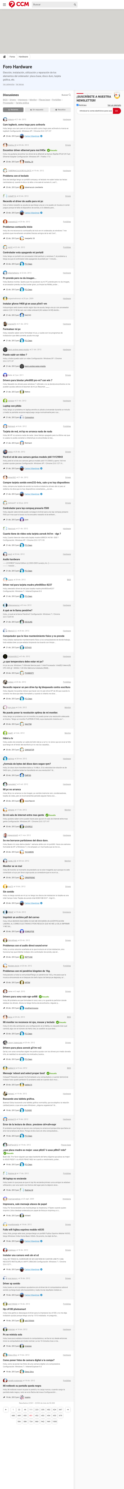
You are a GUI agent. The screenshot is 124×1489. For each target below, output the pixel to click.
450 (25, 1416)
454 (48, 1416)
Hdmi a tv (8, 738)
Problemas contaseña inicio (17, 226)
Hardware (23, 57)
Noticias (81, 105)
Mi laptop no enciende (14, 1178)
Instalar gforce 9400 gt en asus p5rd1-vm (25, 303)
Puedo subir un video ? (15, 354)
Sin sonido (8, 891)
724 (31, 1422)
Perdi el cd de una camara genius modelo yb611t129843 (33, 457)
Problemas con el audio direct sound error (25, 945)
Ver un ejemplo (114, 105)
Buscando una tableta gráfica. (19, 1098)
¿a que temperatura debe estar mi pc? (23, 661)
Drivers (13, 100)
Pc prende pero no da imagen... (20, 278)
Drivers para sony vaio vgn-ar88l (20, 996)
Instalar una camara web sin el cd (21, 1255)
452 (36, 1416)
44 (25, 1410)
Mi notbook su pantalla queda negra (22, 1385)
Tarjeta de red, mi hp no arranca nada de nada (27, 431)
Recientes (13, 110)
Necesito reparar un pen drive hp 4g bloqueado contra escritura (36, 687)
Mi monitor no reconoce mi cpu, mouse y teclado (29, 1022)
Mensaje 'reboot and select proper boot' (24, 1073)
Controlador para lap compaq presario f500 (26, 508)
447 (60, 1410)
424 (54, 1410)
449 (19, 1416)
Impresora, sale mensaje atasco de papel (25, 1204)
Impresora (22, 100)
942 (42, 1422)
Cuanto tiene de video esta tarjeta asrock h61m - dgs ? (32, 533)
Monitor (33, 100)
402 (48, 1410)
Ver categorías (8, 84)
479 (60, 1416)
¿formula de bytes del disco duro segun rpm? (27, 763)
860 (36, 1422)
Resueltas (60, 110)
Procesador (8, 103)
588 (25, 1422)
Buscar (66, 95)
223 (36, 1410)
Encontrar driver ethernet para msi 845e (24, 150)
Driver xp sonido (11, 1283)
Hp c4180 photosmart (14, 1309)
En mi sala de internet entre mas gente (23, 815)
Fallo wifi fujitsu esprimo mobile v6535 (23, 1229)
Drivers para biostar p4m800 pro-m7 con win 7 (27, 380)
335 (42, 1410)
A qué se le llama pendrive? (17, 610)
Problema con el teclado (16, 175)
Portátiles (56, 100)
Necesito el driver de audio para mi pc (23, 201)
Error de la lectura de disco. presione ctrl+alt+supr (29, 1124)
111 (31, 1410)
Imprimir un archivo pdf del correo (21, 917)
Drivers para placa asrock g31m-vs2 (22, 1047)
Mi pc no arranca (12, 789)
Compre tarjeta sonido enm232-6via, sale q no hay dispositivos (36, 482)
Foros (12, 57)
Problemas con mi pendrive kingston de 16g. (26, 971)
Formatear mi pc (12, 329)
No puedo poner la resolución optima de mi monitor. (30, 712)
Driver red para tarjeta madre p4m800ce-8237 (27, 584)
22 (19, 1410)
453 (42, 1416)
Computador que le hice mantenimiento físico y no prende (33, 636)
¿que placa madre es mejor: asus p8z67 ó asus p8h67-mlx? (34, 1150)
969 (48, 1422)
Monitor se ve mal (12, 866)
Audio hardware (11, 559)
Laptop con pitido (12, 406)
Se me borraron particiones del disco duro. (25, 840)
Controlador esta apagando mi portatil (23, 252)
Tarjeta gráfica (22, 103)
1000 (55, 1422)
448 (13, 1416)
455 (54, 1416)
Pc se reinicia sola (12, 1334)
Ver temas (20, 84)
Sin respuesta (36, 110)
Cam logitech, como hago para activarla (24, 124)
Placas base (44, 100)
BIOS (5, 100)
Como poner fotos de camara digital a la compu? (29, 1360)
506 (19, 1422)
